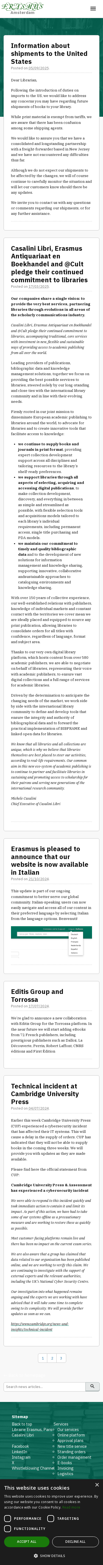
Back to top (22, 1424)
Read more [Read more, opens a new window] (71, 1507)
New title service (72, 1446)
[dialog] (51, 1522)
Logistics (65, 1473)
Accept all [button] (26, 1541)
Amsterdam (22, 8)
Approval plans (70, 1440)
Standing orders (71, 1451)
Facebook (20, 1446)
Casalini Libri (23, 1435)
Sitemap (20, 1416)
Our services (68, 1429)
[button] (51, 1556)
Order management (74, 1457)
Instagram (21, 1457)
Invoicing (65, 1468)
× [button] (97, 1485)
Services (61, 1424)
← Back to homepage (25, 1375)
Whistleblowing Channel (33, 1468)
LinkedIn (19, 1451)
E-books (64, 1462)
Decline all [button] (75, 1541)
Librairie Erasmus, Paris (32, 1429)
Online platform (71, 1435)
